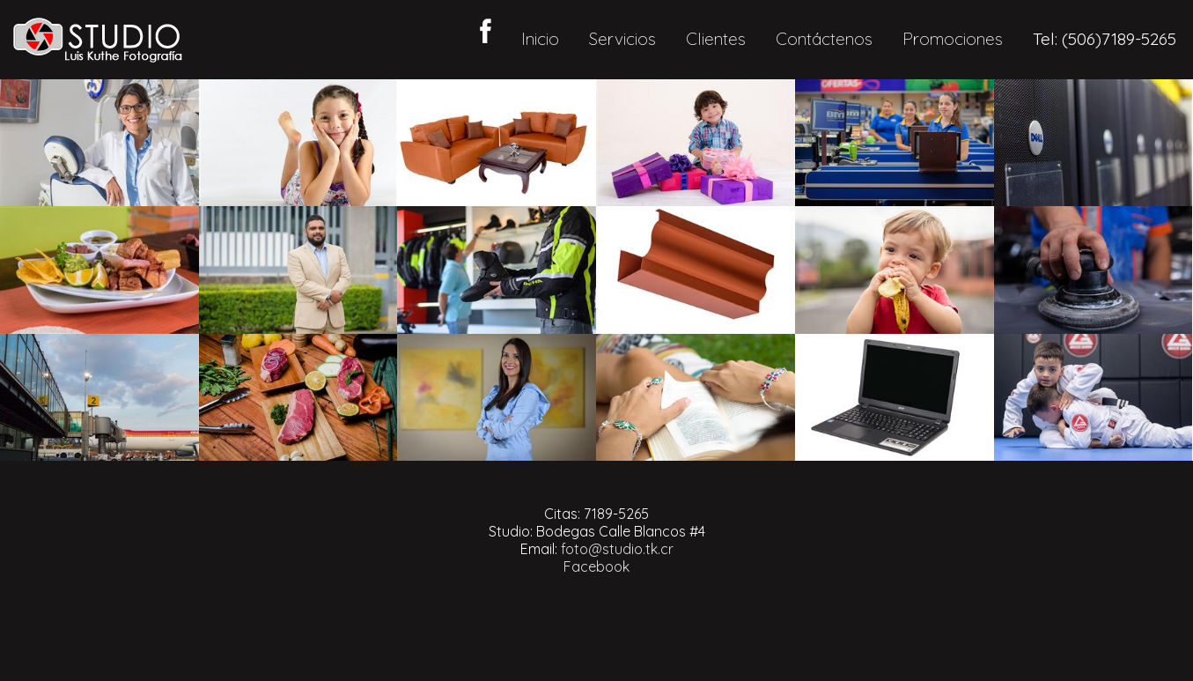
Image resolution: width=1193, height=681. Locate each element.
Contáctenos (824, 38)
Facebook (596, 566)
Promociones (952, 38)
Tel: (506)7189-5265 (1104, 38)
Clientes (716, 38)
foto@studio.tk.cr (617, 549)
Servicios (622, 38)
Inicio (540, 38)
